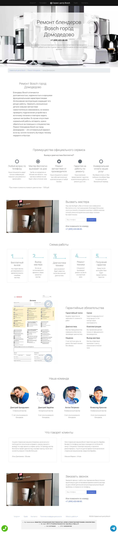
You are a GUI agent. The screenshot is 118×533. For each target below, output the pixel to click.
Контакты (85, 3)
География (42, 3)
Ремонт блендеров (34, 70)
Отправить (91, 220)
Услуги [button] (32, 3)
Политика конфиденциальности (51, 516)
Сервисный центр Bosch (17, 70)
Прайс (76, 3)
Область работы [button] (71, 516)
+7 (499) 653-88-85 (59, 40)
